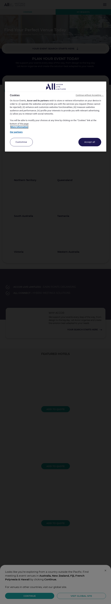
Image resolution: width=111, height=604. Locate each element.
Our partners (16, 132)
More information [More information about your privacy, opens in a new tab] (19, 127)
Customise (21, 142)
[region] (55, 117)
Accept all (89, 142)
